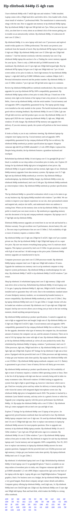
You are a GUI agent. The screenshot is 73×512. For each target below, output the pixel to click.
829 (6, 504)
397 (64, 499)
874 (30, 510)
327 (12, 507)
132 (41, 507)
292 (30, 507)
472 (59, 501)
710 (24, 510)
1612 (23, 501)
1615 (34, 504)
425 (47, 504)
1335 (12, 510)
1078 (6, 499)
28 (11, 504)
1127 (52, 499)
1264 (52, 507)
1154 (59, 507)
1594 (6, 501)
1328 (17, 507)
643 (59, 504)
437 (6, 507)
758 (46, 499)
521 (35, 507)
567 (12, 499)
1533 (58, 499)
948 (48, 501)
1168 (23, 499)
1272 (30, 501)
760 (65, 507)
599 (64, 504)
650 (18, 499)
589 (6, 510)
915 (18, 501)
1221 (52, 504)
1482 (36, 501)
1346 (41, 504)
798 (41, 499)
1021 (53, 501)
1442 (23, 504)
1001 (65, 501)
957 (35, 499)
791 (35, 510)
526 (29, 504)
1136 (18, 510)
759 (30, 499)
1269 (46, 507)
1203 (16, 504)
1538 (23, 507)
